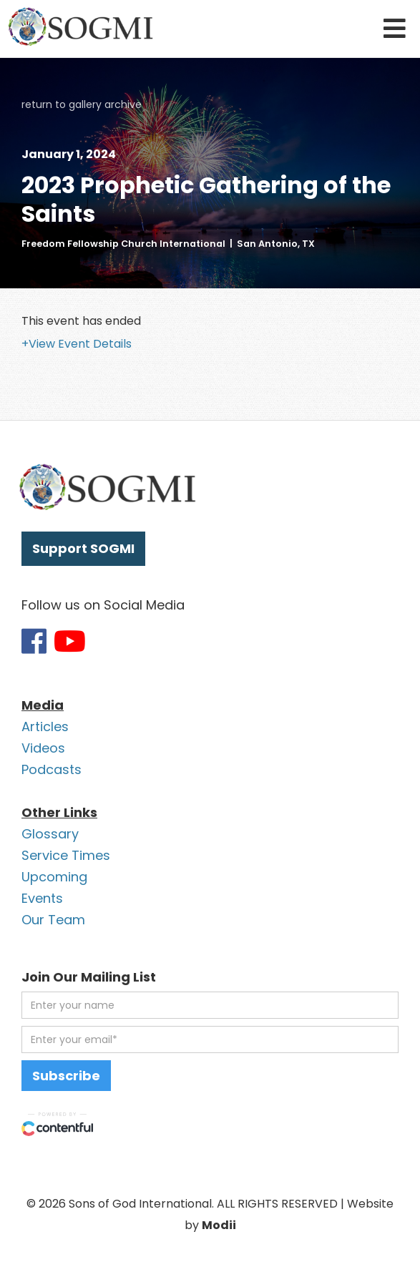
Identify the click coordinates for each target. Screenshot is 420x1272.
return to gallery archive (81, 104)
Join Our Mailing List (88, 977)
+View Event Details (76, 344)
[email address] (210, 1039)
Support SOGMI (83, 548)
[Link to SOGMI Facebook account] (34, 641)
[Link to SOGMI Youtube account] (70, 641)
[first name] (210, 1005)
